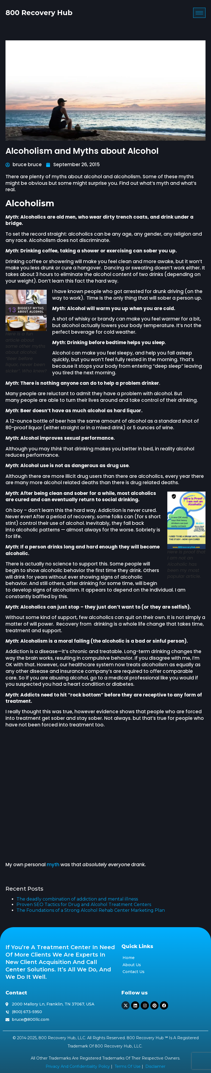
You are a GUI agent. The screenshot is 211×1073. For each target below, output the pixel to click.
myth (53, 864)
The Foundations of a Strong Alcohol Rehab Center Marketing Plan (90, 910)
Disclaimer (155, 1066)
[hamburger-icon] (199, 13)
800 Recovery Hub (39, 13)
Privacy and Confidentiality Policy (78, 1066)
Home (129, 957)
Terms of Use (128, 1066)
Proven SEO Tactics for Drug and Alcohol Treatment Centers (83, 904)
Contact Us (134, 971)
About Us (132, 964)
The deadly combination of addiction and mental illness (77, 899)
